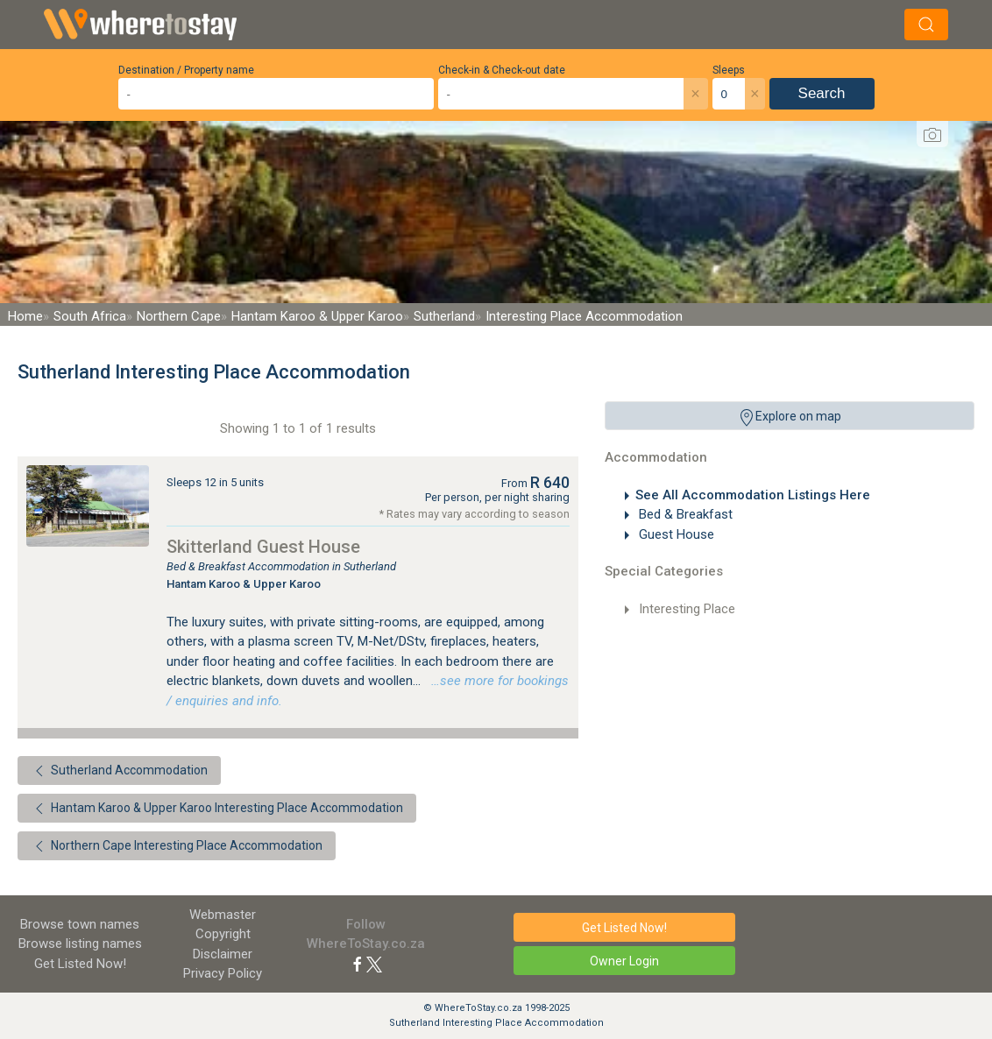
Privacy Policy (222, 973)
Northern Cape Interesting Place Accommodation (176, 846)
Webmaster (222, 914)
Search (822, 93)
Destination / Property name (186, 70)
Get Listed (80, 964)
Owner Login (624, 961)
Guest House (674, 534)
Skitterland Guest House (263, 546)
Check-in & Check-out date (501, 70)
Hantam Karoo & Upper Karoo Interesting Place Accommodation (217, 808)
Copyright (223, 934)
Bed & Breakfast (684, 514)
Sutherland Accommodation (119, 771)
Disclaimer (222, 954)
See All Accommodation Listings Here (752, 495)
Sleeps (728, 70)
